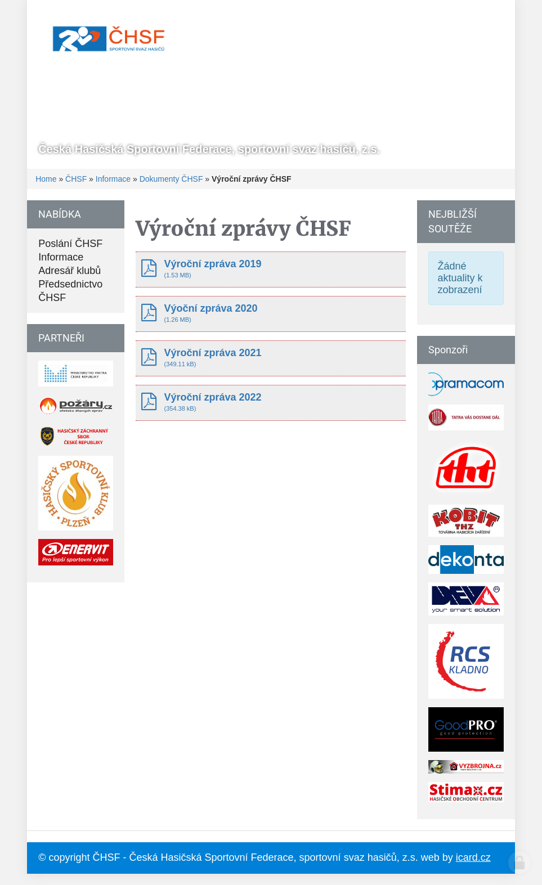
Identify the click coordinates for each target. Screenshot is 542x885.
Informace (113, 178)
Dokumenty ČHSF (171, 178)
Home (45, 178)
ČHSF (76, 178)
